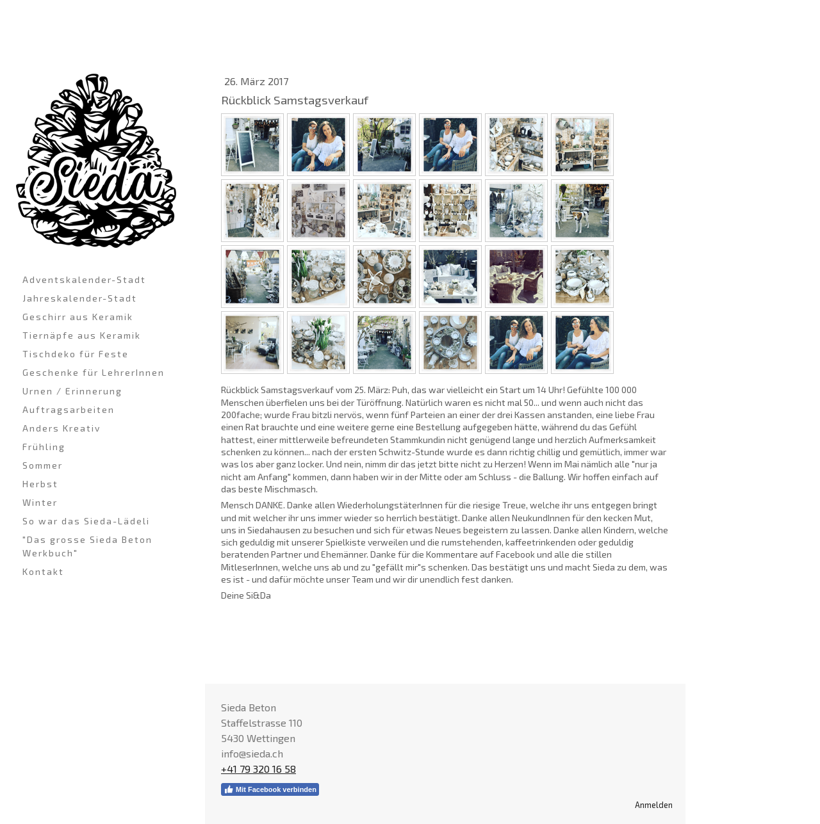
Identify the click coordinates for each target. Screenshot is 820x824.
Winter (40, 502)
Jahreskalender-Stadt (79, 298)
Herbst (40, 483)
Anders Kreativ (61, 428)
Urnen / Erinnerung (72, 390)
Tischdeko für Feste (75, 353)
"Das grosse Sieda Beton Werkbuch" (87, 546)
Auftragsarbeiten (68, 409)
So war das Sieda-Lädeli (86, 520)
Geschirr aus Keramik (77, 316)
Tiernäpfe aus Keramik (81, 335)
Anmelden (654, 805)
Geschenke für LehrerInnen (93, 372)
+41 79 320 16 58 (258, 769)
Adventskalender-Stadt (84, 279)
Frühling (43, 446)
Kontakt (43, 571)
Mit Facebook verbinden (270, 789)
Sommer (42, 465)
